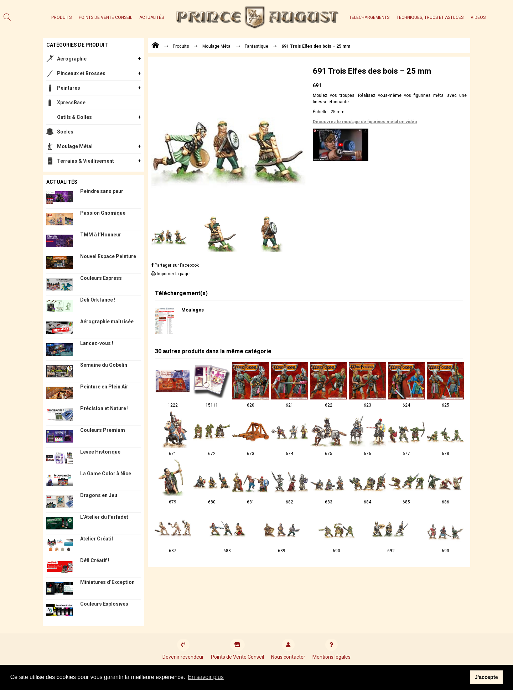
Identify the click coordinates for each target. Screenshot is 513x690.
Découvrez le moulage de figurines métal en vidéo (365, 121)
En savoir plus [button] (206, 677)
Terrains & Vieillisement (85, 161)
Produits (61, 17)
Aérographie (72, 59)
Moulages (192, 310)
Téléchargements (369, 17)
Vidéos (478, 17)
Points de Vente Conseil (105, 17)
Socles (65, 132)
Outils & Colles (74, 117)
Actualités (151, 17)
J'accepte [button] (486, 677)
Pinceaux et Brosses (81, 73)
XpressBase (71, 102)
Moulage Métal (75, 146)
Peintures (68, 88)
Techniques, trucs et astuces (430, 17)
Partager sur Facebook (175, 265)
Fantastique (256, 46)
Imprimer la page (170, 273)
